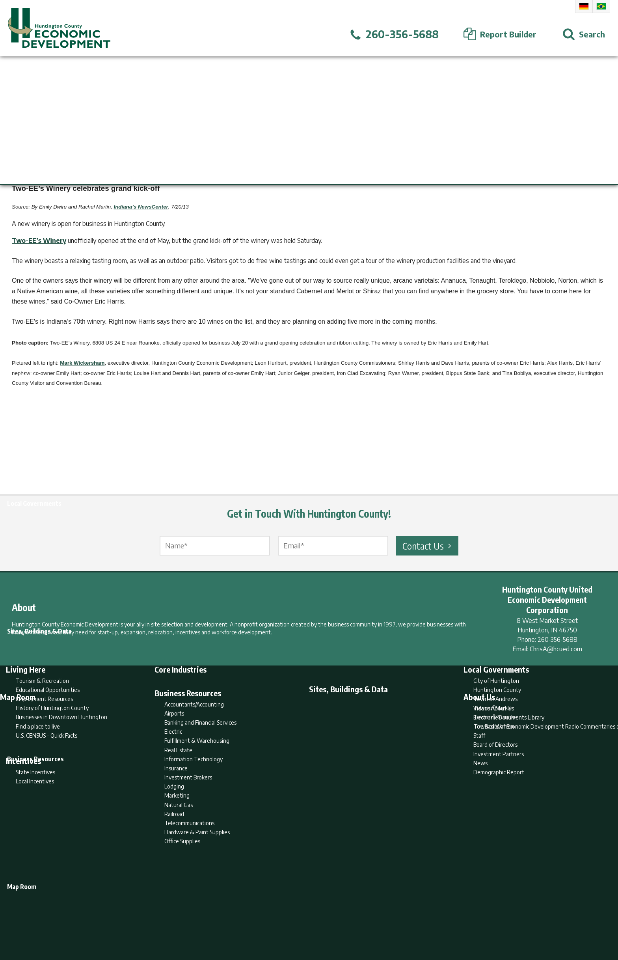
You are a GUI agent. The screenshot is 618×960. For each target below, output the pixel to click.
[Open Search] (583, 34)
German (584, 6)
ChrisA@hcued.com (556, 649)
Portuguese (601, 6)
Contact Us (428, 546)
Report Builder (306, 923)
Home (243, 923)
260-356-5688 (557, 639)
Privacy (343, 923)
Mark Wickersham (82, 363)
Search (269, 923)
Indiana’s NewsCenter (141, 207)
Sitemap (372, 923)
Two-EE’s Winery (39, 240)
